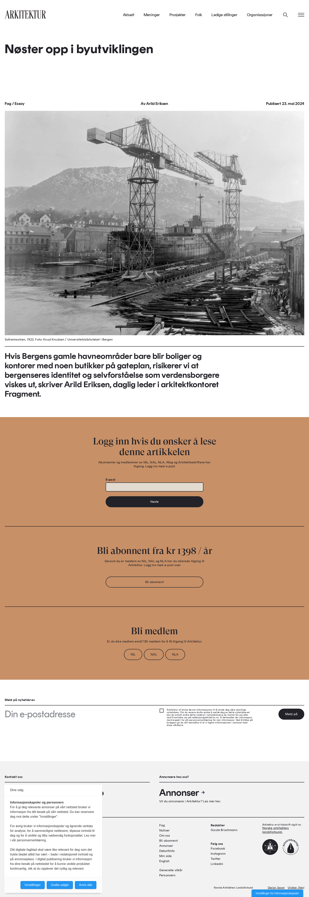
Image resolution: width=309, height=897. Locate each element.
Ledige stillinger (224, 15)
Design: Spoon (276, 887)
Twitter (216, 859)
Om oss (164, 835)
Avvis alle (85, 885)
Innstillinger (33, 885)
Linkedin (217, 864)
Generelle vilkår (171, 870)
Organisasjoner (260, 15)
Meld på (291, 714)
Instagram (218, 853)
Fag (8, 104)
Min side (165, 856)
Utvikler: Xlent (296, 887)
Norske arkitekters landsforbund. (275, 830)
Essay (19, 104)
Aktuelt (128, 15)
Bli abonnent (154, 583)
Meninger (152, 15)
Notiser (164, 830)
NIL (133, 655)
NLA (175, 655)
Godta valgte (60, 885)
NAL (154, 655)
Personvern (167, 875)
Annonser (182, 792)
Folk (198, 15)
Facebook (218, 848)
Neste (154, 503)
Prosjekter (177, 15)
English (164, 861)
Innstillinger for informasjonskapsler (277, 893)
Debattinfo (167, 851)
